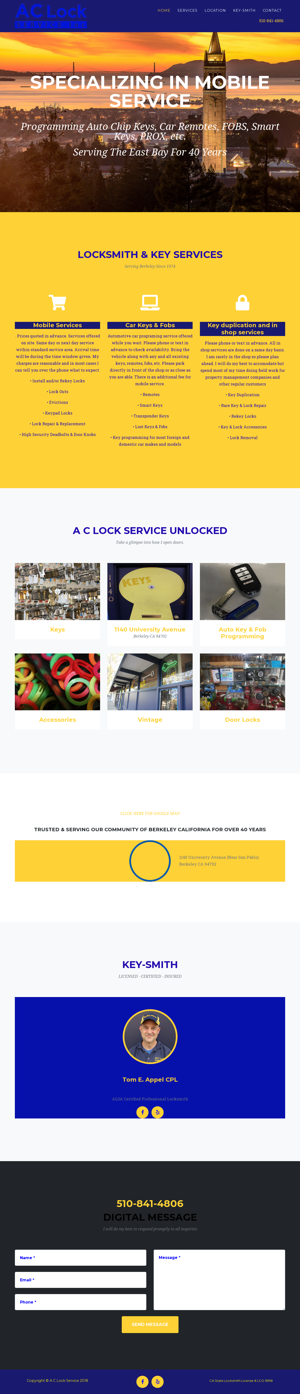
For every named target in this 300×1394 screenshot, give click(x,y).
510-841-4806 (271, 22)
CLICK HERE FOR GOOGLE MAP (150, 813)
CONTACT (272, 12)
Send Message (150, 1324)
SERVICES (187, 12)
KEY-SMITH (244, 12)
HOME (164, 12)
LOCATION (215, 12)
